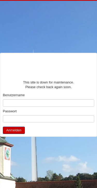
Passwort (10, 111)
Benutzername (14, 95)
